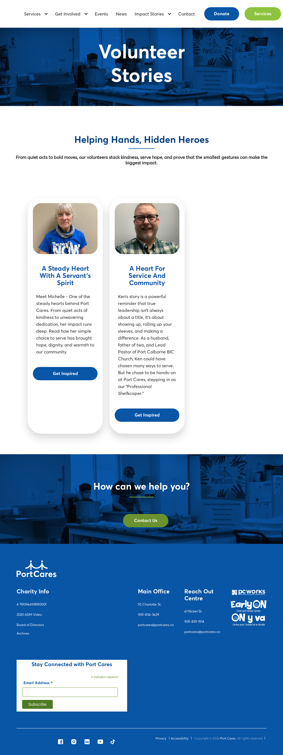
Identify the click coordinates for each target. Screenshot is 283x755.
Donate (221, 14)
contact (186, 14)
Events (101, 14)
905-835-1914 (194, 621)
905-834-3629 (148, 614)
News (121, 14)
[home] (12, 14)
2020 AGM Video (29, 614)
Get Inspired (65, 373)
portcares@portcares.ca (156, 625)
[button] (34, 14)
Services (262, 14)
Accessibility (179, 738)
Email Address (38, 684)
